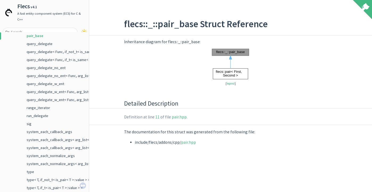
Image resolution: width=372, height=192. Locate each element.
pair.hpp (179, 116)
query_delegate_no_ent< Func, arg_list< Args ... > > (68, 75)
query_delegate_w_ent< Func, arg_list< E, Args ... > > (69, 99)
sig (29, 123)
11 (157, 116)
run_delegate (37, 115)
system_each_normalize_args (51, 155)
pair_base (35, 35)
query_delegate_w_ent (45, 83)
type (30, 171)
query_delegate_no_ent (46, 67)
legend (231, 83)
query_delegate (39, 43)
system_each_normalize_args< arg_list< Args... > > (67, 163)
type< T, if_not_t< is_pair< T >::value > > (58, 179)
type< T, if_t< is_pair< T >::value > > (55, 187)
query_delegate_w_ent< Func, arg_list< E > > (63, 91)
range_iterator (38, 107)
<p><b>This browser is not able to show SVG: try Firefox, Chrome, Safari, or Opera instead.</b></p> (231, 64)
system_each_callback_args (49, 131)
